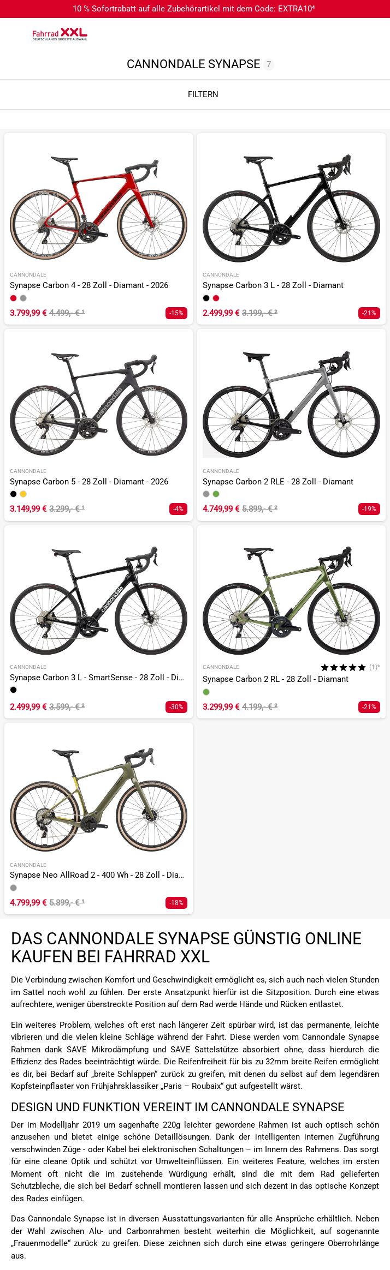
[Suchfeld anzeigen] (327, 34)
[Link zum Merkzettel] (349, 34)
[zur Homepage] (60, 33)
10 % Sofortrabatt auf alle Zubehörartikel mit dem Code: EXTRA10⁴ (194, 9)
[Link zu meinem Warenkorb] (370, 34)
